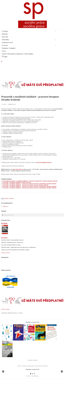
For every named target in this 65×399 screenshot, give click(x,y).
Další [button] (62, 381)
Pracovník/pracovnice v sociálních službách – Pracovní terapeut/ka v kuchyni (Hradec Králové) (29, 181)
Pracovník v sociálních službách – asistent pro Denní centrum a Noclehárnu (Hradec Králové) (29, 183)
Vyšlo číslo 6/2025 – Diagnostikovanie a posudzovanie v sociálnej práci (18, 247)
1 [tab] (30, 392)
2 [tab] (32, 392)
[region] (32, 381)
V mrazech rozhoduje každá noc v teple (11, 245)
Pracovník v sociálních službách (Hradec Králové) (16, 182)
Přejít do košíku (5, 309)
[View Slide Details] (7, 381)
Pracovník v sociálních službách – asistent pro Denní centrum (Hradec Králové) (25, 185)
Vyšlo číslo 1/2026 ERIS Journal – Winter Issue (12, 242)
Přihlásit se (5, 206)
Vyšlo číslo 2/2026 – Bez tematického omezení (12, 240)
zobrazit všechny (5, 252)
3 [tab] (34, 392)
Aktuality (4, 238)
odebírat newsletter (7, 198)
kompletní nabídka (32, 360)
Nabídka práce (12, 104)
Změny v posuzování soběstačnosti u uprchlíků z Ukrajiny (15, 249)
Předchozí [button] (3, 381)
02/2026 (4, 223)
